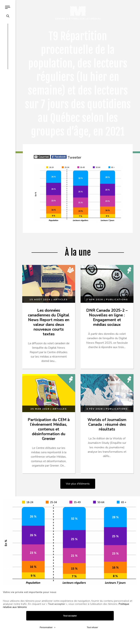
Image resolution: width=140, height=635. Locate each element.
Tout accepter (70, 223)
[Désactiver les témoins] (133, 478)
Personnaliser (47, 234)
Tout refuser (92, 234)
